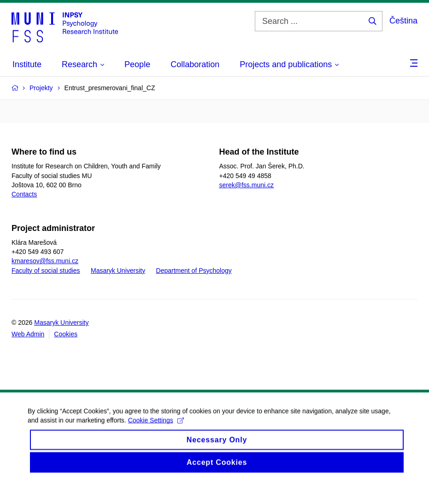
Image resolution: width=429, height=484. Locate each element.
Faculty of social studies (46, 270)
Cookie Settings (156, 428)
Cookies (65, 334)
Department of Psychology (194, 270)
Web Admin (28, 334)
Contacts (24, 194)
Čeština (403, 20)
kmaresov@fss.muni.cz (45, 261)
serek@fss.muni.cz (246, 185)
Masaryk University (118, 270)
